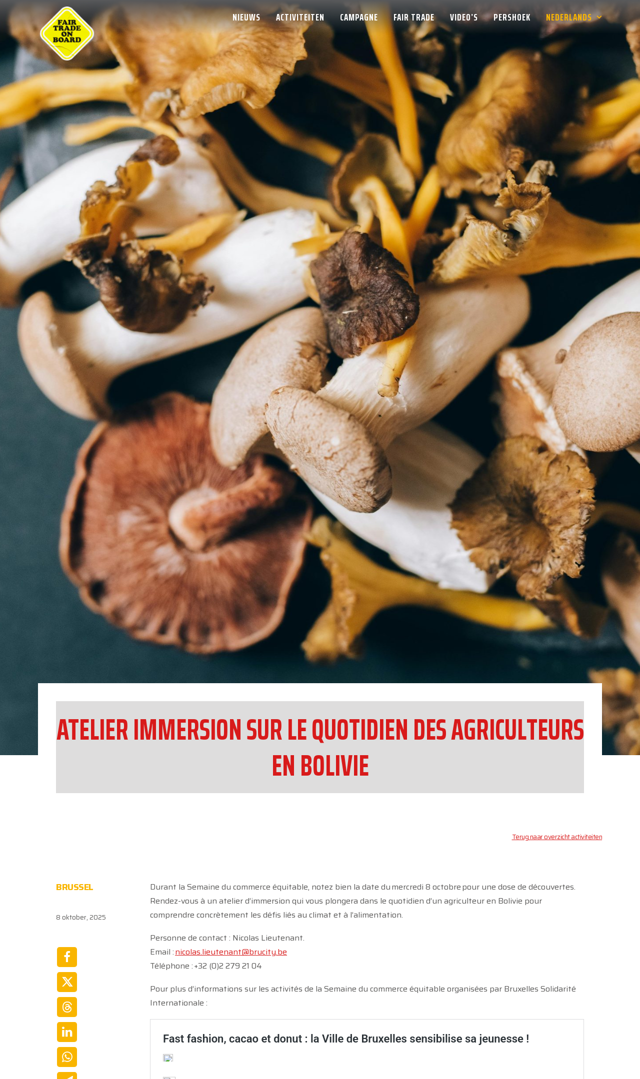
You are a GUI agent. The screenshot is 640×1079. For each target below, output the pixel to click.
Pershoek (512, 17)
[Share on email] (67, 1018)
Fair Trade (414, 17)
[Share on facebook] (67, 893)
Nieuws (246, 17)
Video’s (464, 17)
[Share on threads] (67, 943)
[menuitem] (250, 17)
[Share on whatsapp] (67, 993)
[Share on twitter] (67, 918)
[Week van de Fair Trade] (67, 16)
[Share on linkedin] (67, 968)
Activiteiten (300, 17)
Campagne (359, 17)
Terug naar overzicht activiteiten (557, 773)
